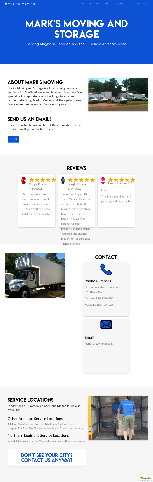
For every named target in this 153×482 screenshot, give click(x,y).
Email (13, 139)
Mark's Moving (22, 3)
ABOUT (87, 4)
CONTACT (120, 4)
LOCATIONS (140, 4)
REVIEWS (102, 4)
